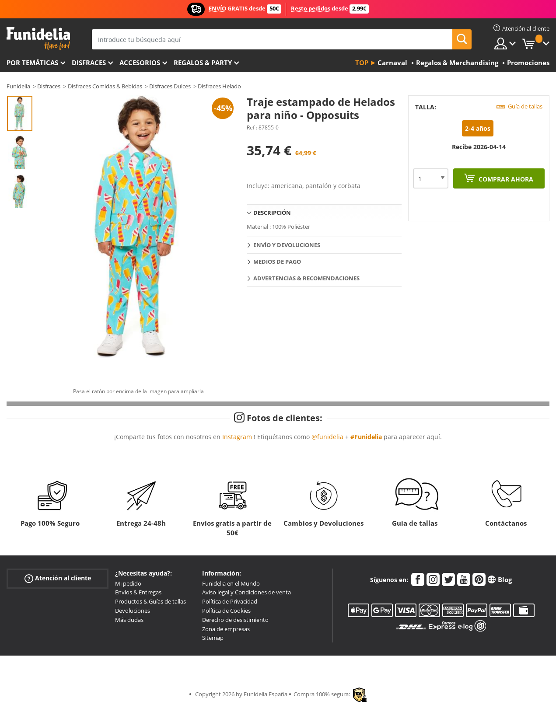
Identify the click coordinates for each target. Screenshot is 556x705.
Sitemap (213, 638)
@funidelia (327, 437)
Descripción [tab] (272, 212)
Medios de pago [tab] (277, 261)
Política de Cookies (226, 610)
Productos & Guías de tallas (150, 601)
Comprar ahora (505, 179)
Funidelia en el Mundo (231, 583)
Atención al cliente (57, 578)
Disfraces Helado (219, 86)
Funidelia (18, 86)
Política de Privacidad (229, 601)
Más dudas (129, 620)
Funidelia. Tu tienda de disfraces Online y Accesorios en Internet (38, 38)
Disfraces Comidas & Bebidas (105, 86)
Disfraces (89, 62)
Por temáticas (32, 62)
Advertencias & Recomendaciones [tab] (306, 278)
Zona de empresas (226, 629)
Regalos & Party (203, 62)
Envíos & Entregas (138, 592)
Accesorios (139, 62)
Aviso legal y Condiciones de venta (246, 592)
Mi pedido (128, 583)
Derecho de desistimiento (235, 620)
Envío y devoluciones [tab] (286, 245)
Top (361, 62)
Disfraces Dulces (170, 86)
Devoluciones (132, 610)
